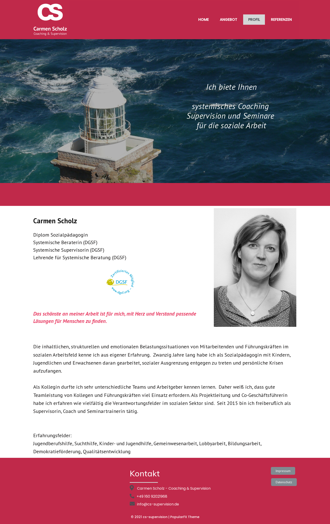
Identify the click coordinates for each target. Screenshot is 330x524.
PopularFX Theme (184, 517)
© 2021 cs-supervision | (150, 517)
